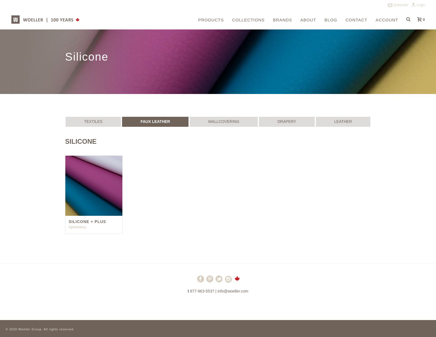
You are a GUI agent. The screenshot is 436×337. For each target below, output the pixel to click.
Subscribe (398, 5)
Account (387, 20)
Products (211, 20)
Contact (356, 20)
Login (418, 5)
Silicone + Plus (87, 221)
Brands (282, 20)
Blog (330, 20)
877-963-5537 (202, 291)
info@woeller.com (232, 291)
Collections (248, 20)
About (308, 20)
